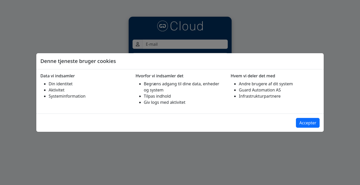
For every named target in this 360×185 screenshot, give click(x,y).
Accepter (307, 123)
